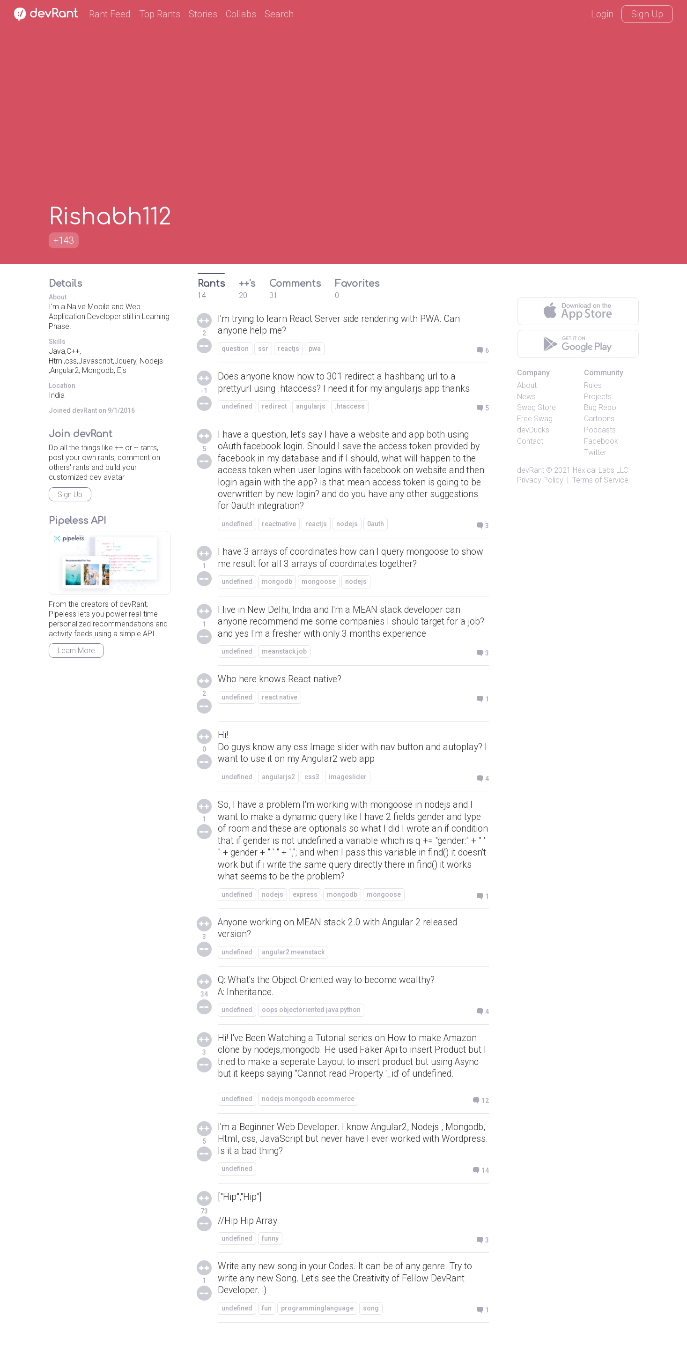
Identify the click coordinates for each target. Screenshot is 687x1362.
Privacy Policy (540, 480)
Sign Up (647, 14)
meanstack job (284, 655)
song (371, 1331)
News (526, 396)
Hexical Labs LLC (600, 470)
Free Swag (535, 418)
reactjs (288, 349)
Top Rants (159, 14)
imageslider (348, 781)
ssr (263, 349)
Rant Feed (110, 14)
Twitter (595, 452)
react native (279, 701)
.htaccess (350, 407)
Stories (203, 14)
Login (602, 14)
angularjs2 (278, 781)
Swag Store (536, 407)
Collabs (241, 14)
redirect (274, 407)
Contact (530, 441)
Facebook (601, 441)
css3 (311, 781)
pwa (315, 349)
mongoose (319, 584)
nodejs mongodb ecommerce (308, 1120)
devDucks (533, 429)
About (527, 385)
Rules (593, 385)
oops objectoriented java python (311, 1017)
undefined (237, 407)
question (235, 349)
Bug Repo (600, 407)
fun (267, 1331)
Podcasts (600, 429)
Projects (598, 396)
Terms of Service (600, 480)
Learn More (76, 650)
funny (270, 1260)
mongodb (277, 584)
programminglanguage (317, 1331)
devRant (530, 470)
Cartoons (599, 418)
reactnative (279, 526)
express (305, 900)
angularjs (310, 407)
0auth (375, 526)
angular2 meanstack (293, 959)
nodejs (347, 526)
